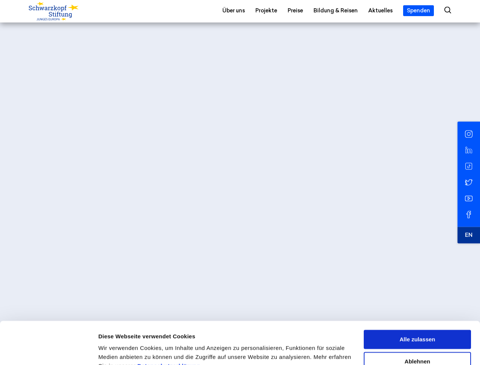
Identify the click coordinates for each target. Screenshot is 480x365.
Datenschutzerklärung (168, 329)
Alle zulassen (417, 303)
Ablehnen (417, 325)
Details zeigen (117, 350)
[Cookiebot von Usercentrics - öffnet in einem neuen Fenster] (48, 350)
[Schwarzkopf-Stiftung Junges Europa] (69, 11)
